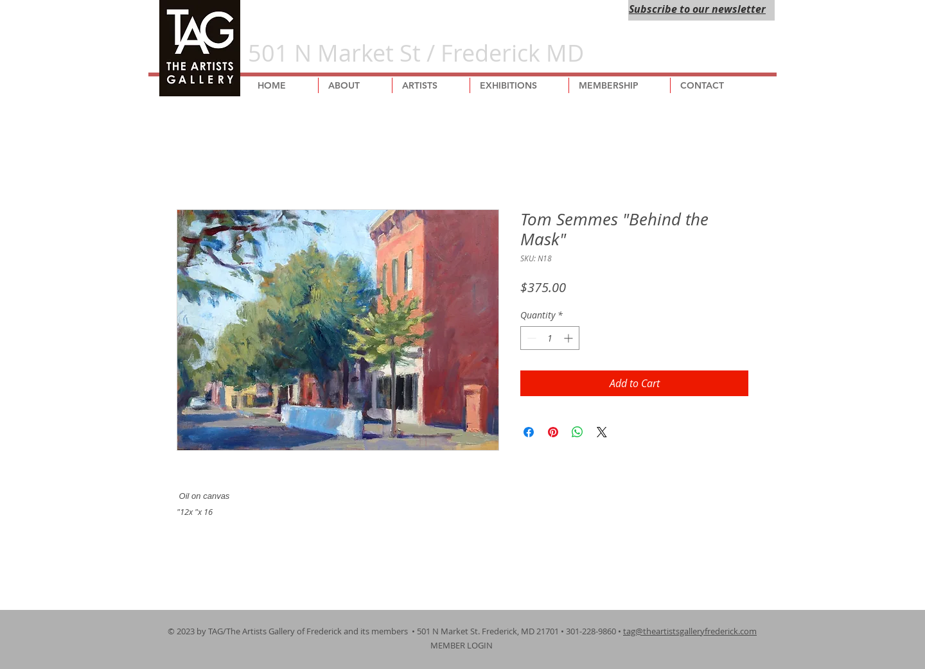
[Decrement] (530, 338)
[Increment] (569, 338)
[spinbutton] (549, 338)
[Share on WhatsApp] (577, 432)
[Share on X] (602, 432)
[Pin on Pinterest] (553, 432)
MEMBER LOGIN (462, 645)
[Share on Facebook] (528, 432)
